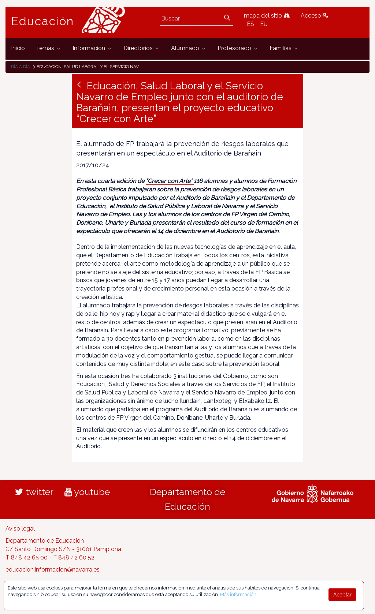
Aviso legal (20, 528)
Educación (42, 21)
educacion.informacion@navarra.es (52, 569)
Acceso (314, 15)
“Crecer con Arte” (170, 180)
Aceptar (342, 595)
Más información (238, 594)
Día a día (20, 66)
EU (264, 23)
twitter (34, 491)
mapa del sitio (267, 15)
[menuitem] (17, 48)
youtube (87, 491)
